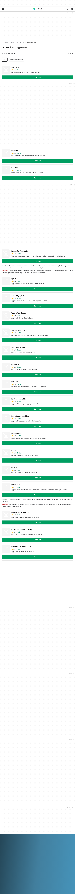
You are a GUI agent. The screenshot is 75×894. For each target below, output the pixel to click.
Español (20, 880)
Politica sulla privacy (8, 855)
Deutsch (8, 880)
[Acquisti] (22, 43)
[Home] (2, 43)
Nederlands (62, 880)
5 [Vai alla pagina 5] (28, 565)
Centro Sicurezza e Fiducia (11, 810)
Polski (69, 880)
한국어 (56, 880)
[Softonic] (37, 9)
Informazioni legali (8, 850)
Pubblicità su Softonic (9, 838)
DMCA (4, 847)
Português (5, 882)
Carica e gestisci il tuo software (12, 833)
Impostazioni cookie (8, 861)
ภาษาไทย (25, 882)
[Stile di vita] (14, 43)
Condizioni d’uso (7, 853)
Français (26, 880)
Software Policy (7, 835)
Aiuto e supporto (7, 813)
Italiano (45, 880)
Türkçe (31, 882)
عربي (3, 880)
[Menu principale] (3, 9)
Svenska (19, 882)
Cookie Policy (6, 858)
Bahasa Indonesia (36, 880)
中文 (43, 882)
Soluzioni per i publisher (9, 830)
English (14, 880)
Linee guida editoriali (8, 818)
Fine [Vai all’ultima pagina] (69, 565)
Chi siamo (5, 807)
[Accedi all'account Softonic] (71, 9)
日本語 (50, 880)
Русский (12, 882)
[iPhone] (7, 43)
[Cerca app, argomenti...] (66, 9)
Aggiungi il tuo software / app (11, 821)
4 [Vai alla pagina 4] (22, 565)
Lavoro (4, 815)
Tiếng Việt (37, 882)
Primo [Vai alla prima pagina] (60, 565)
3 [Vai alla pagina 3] (16, 565)
